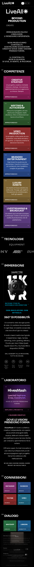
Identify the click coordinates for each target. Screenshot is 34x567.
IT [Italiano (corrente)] (22, 3)
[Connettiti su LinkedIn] (24, 525)
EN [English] (25, 3)
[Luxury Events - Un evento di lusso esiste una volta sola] (17, 190)
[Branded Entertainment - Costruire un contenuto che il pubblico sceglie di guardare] (17, 165)
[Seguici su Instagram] (10, 487)
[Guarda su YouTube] (10, 499)
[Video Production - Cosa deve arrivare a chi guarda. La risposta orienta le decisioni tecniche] (17, 139)
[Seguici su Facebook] (24, 487)
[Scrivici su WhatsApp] (10, 525)
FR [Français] (28, 3)
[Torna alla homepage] (8, 3)
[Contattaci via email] (17, 537)
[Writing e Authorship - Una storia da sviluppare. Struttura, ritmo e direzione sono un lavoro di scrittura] (17, 113)
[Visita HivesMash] (17, 398)
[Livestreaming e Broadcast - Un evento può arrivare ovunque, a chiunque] (17, 216)
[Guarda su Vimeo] (24, 499)
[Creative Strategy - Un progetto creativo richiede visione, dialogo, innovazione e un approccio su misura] (17, 88)
